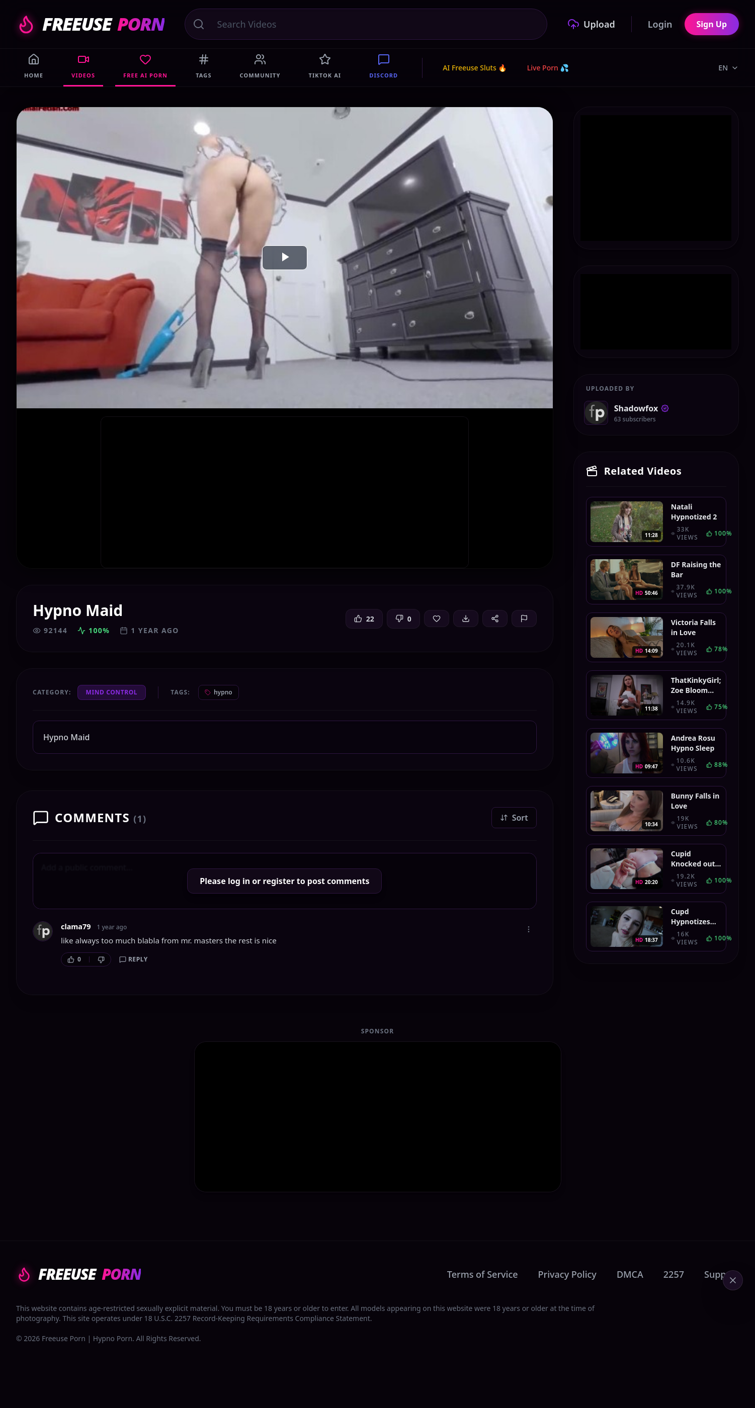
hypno (218, 692)
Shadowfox (641, 408)
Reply (133, 959)
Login (660, 24)
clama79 (76, 926)
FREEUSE (90, 24)
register (279, 881)
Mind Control (112, 692)
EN (728, 67)
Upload (591, 24)
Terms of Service (482, 1274)
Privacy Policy (567, 1274)
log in (239, 881)
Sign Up (712, 24)
